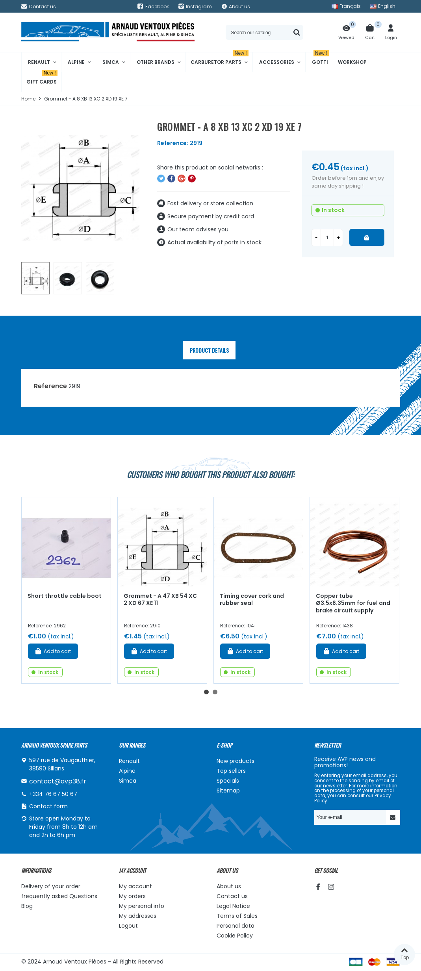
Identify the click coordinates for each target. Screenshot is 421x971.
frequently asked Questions (59, 896)
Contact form (48, 806)
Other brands (155, 62)
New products (235, 761)
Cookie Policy (235, 935)
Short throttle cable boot (65, 595)
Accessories (276, 62)
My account (135, 886)
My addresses (137, 916)
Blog (27, 906)
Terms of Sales (237, 916)
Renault (39, 62)
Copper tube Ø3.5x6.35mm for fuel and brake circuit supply (353, 603)
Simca (110, 62)
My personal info (141, 906)
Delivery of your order (50, 886)
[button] (206, 692)
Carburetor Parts (220, 58)
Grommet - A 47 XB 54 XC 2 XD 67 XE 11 (160, 599)
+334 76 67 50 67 (53, 794)
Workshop (352, 62)
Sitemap (228, 790)
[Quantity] (327, 237)
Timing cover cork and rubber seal (252, 599)
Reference (50, 386)
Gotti (320, 58)
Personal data (235, 926)
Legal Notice (233, 906)
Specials (228, 781)
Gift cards (41, 78)
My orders (132, 896)
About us (229, 886)
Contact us (232, 896)
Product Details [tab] (209, 350)
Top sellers (231, 771)
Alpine (76, 62)
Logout (128, 926)
